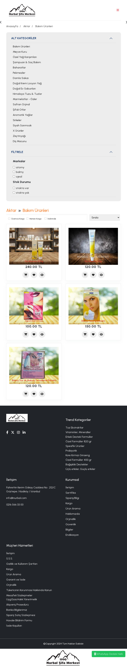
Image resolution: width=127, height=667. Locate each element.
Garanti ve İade (15, 579)
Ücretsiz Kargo (18, 219)
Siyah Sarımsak (22, 125)
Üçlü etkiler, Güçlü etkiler (80, 469)
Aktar (26, 26)
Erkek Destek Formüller (79, 436)
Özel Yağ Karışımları (25, 57)
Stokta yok (22, 192)
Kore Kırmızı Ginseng (78, 455)
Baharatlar (19, 67)
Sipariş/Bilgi (72, 498)
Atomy (20, 167)
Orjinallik (71, 519)
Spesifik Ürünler (75, 446)
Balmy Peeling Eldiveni (93, 320)
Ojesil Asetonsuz (34, 320)
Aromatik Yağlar (23, 114)
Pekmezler (19, 72)
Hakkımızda (73, 513)
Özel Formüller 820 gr (79, 441)
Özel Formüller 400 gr (79, 459)
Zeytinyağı (19, 136)
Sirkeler (17, 120)
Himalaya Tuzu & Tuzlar (27, 93)
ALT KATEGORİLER (23, 38)
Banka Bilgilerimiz (16, 609)
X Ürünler (18, 130)
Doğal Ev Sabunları (24, 88)
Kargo (69, 503)
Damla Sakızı (21, 78)
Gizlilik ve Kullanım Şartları (21, 563)
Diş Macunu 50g (93, 261)
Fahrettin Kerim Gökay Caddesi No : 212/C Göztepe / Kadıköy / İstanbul (31, 489)
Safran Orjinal (21, 104)
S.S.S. (9, 558)
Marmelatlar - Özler (25, 99)
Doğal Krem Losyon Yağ (27, 83)
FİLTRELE (17, 152)
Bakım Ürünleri (44, 26)
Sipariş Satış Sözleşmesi (20, 615)
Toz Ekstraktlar (75, 427)
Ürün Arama (73, 508)
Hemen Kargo (35, 219)
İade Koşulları (14, 625)
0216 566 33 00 (14, 504)
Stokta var (22, 188)
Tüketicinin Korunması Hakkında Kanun (29, 590)
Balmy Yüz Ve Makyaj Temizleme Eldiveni (34, 380)
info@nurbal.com (16, 498)
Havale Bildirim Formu (19, 620)
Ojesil (19, 176)
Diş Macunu (20, 141)
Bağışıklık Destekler (77, 464)
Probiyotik (71, 450)
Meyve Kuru (20, 51)
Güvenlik (71, 524)
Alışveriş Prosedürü (17, 604)
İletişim (70, 487)
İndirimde (52, 219)
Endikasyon (72, 534)
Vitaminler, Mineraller (78, 432)
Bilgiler (69, 529)
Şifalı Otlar (19, 109)
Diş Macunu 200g (34, 261)
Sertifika (71, 492)
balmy (20, 172)
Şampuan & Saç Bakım (27, 62)
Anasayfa (12, 26)
